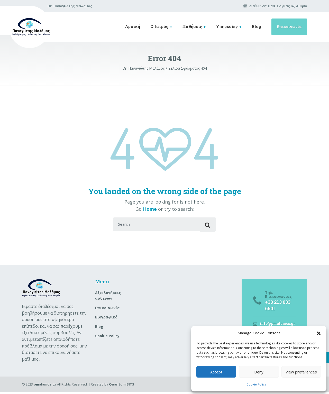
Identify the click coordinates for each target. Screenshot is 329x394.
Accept (216, 371)
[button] (318, 332)
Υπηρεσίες (227, 26)
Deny (258, 371)
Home (150, 209)
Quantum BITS (121, 386)
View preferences (301, 371)
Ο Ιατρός (159, 26)
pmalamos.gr (45, 386)
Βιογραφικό (106, 318)
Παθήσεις (192, 26)
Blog (256, 26)
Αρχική (132, 26)
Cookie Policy (256, 384)
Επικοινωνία (289, 26)
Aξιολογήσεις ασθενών (108, 297)
